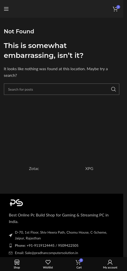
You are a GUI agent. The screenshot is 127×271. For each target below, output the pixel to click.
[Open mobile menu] (6, 9)
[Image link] (36, 202)
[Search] (61, 89)
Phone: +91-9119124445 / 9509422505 (47, 245)
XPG (89, 168)
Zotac (34, 168)
